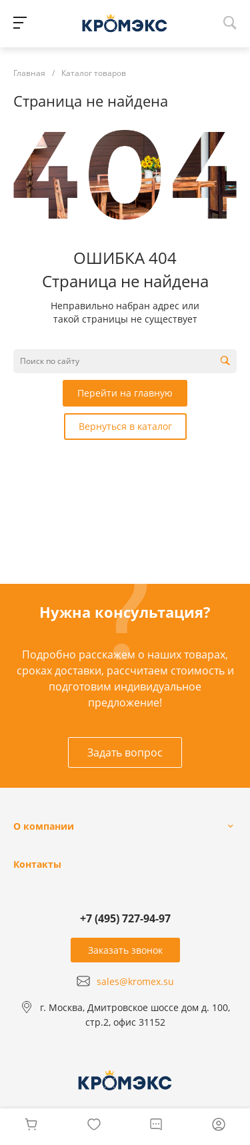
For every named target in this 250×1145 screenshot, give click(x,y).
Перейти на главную (125, 393)
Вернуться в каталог (125, 426)
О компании (43, 826)
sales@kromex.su (135, 981)
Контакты (37, 864)
